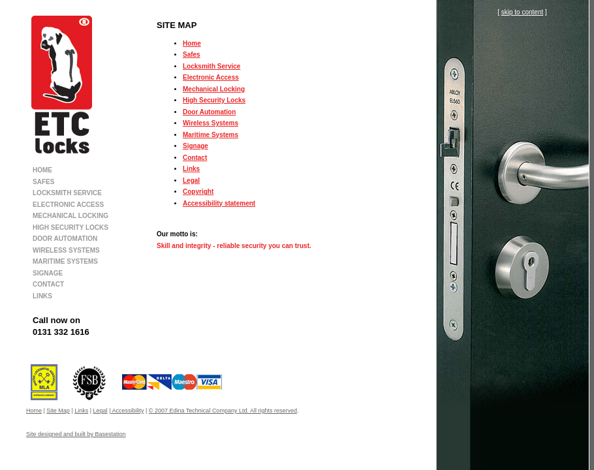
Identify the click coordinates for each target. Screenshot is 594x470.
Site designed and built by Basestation (76, 434)
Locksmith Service (211, 66)
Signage (195, 145)
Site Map (58, 410)
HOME (42, 170)
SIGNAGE (48, 273)
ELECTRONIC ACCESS (68, 204)
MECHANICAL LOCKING (70, 215)
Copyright (198, 191)
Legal (191, 180)
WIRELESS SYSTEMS (66, 250)
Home (192, 43)
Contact (195, 157)
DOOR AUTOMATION (65, 238)
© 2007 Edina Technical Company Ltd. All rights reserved (223, 410)
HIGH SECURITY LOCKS (70, 227)
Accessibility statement (219, 203)
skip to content (522, 12)
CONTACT (48, 284)
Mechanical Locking (214, 89)
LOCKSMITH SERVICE (67, 192)
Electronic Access (211, 77)
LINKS (42, 296)
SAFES (43, 181)
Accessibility (127, 410)
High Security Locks (214, 100)
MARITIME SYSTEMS (65, 261)
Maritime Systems (210, 134)
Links (191, 168)
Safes (191, 54)
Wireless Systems (210, 123)
